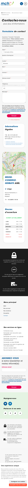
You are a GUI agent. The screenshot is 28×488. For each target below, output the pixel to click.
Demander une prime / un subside (13, 336)
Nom (4, 66)
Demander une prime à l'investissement (10, 339)
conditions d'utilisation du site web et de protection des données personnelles (14, 111)
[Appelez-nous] (21, 3)
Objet (4, 49)
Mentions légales (9, 458)
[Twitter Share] (15, 413)
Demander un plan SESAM (11, 342)
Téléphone (5, 84)
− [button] (4, 156)
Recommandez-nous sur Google (13, 350)
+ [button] (4, 154)
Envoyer (14, 116)
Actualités (6, 313)
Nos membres (7, 310)
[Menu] (25, 3)
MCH (5, 306)
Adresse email (6, 78)
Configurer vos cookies (18, 481)
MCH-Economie (5, 12)
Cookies (7, 460)
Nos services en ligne (17, 12)
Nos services (7, 308)
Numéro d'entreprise (7, 55)
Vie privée (16, 458)
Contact (6, 315)
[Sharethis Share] (20, 413)
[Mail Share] (5, 413)
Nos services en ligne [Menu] (12, 327)
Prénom (4, 72)
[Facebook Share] (10, 413)
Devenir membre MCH (10, 348)
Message (5, 91)
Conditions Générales (10, 141)
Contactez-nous (8, 331)
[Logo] (7, 4)
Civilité (4, 61)
